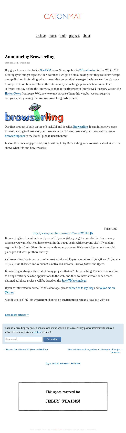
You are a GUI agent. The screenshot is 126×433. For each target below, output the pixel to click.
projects (74, 35)
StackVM (45, 70)
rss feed (37, 332)
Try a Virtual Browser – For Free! (62, 363)
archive (41, 35)
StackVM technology (74, 280)
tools (63, 35)
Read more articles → (17, 314)
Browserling (80, 126)
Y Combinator (87, 70)
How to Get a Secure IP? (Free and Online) (27, 349)
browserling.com (15, 136)
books (53, 35)
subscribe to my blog (81, 288)
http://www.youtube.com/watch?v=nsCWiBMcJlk (63, 233)
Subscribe (52, 339)
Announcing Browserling (29, 56)
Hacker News (13, 93)
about (86, 35)
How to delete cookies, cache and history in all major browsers (93, 351)
